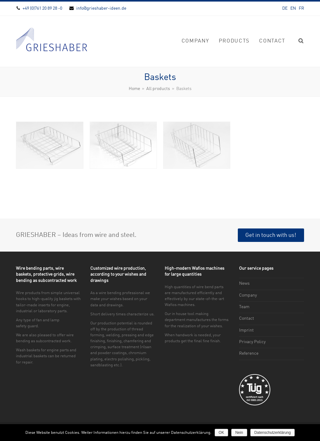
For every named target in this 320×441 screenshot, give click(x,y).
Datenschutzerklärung (272, 432)
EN (293, 8)
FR (301, 8)
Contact (246, 318)
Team (244, 307)
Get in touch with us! (270, 235)
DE (285, 8)
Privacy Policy (252, 342)
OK (221, 432)
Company (248, 295)
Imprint (246, 330)
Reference (248, 353)
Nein (239, 432)
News (244, 283)
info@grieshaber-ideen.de (101, 8)
